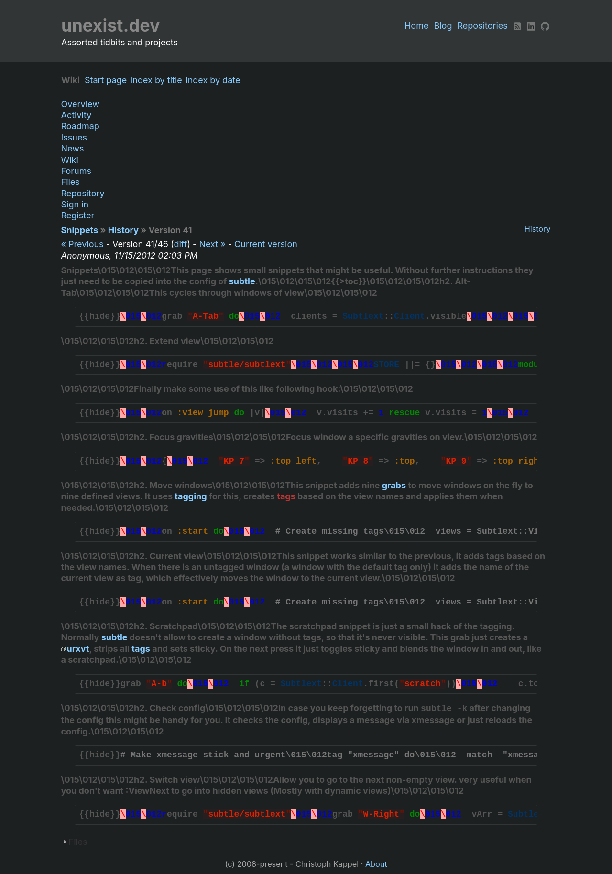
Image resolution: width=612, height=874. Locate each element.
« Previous (82, 244)
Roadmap (80, 126)
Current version (265, 244)
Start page (108, 80)
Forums (76, 171)
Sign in (75, 204)
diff (180, 244)
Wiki (69, 160)
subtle (242, 281)
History (538, 229)
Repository (83, 193)
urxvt (78, 649)
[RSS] (517, 25)
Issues (74, 137)
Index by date (215, 80)
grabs (394, 485)
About (376, 864)
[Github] (545, 25)
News (72, 148)
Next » (212, 244)
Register (78, 215)
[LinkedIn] (531, 25)
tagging (191, 496)
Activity (76, 115)
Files (70, 182)
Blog (443, 26)
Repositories (483, 26)
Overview (80, 104)
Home (416, 26)
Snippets (79, 230)
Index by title (158, 80)
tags (286, 496)
